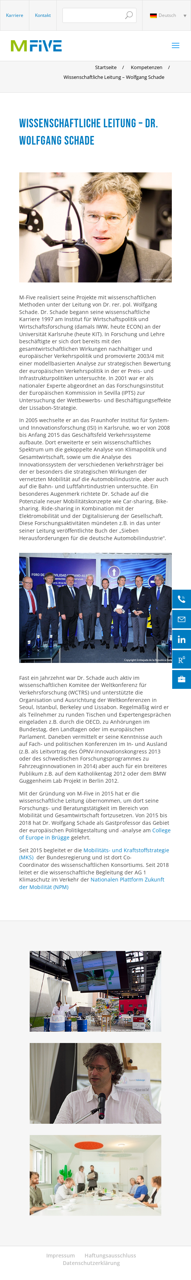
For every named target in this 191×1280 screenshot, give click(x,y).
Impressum (60, 1255)
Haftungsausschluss (110, 1255)
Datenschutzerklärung (91, 1262)
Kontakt (43, 15)
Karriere (14, 15)
